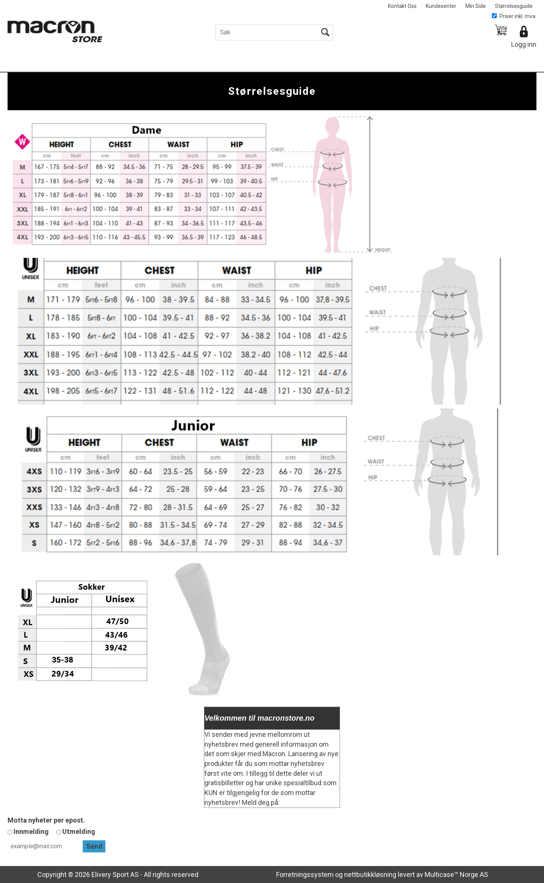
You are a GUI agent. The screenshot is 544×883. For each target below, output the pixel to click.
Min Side (475, 6)
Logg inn (523, 44)
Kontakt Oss (402, 6)
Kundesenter (441, 6)
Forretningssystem (305, 874)
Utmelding (78, 831)
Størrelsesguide (514, 6)
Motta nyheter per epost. (46, 820)
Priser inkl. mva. (514, 16)
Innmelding (31, 831)
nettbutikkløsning (370, 874)
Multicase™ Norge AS (456, 874)
